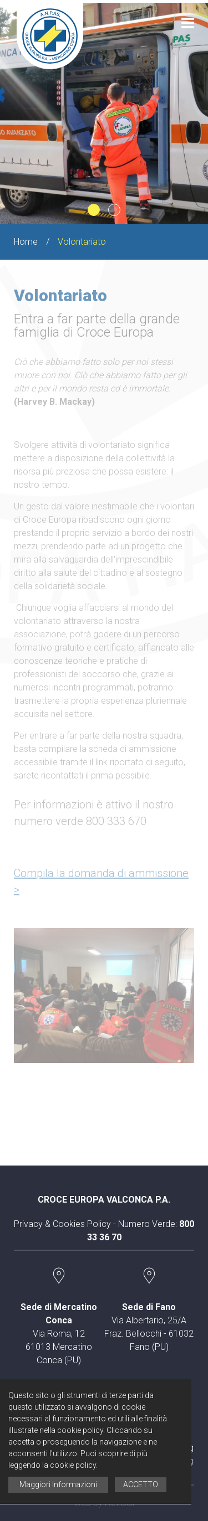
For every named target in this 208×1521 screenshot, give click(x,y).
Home (26, 241)
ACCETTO (140, 1484)
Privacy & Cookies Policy (62, 1224)
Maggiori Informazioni (58, 1484)
